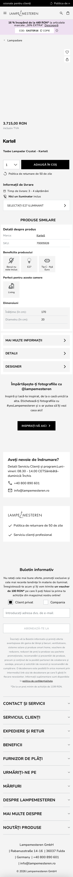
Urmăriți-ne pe (19, 772)
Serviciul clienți (21, 717)
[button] (67, 52)
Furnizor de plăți (23, 758)
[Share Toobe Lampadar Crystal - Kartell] (67, 59)
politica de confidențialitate (37, 680)
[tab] (36, 703)
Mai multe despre (22, 813)
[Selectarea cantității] (11, 164)
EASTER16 (34, 30)
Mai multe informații (23, 340)
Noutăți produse (22, 827)
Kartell (41, 235)
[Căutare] (61, 13)
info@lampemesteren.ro (31, 490)
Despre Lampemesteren (29, 799)
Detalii (11, 353)
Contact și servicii (24, 703)
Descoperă (51, 25)
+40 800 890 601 (27, 483)
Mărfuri (12, 786)
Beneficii (12, 744)
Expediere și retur (23, 731)
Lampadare (14, 40)
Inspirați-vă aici (34, 426)
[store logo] (26, 13)
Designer (13, 366)
